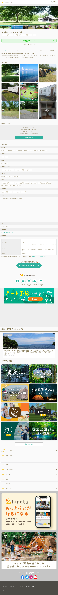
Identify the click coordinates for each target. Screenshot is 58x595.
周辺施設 (52, 50)
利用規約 (12, 586)
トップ (5, 50)
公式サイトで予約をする (28, 44)
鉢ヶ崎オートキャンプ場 (7, 232)
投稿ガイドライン (31, 586)
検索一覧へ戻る (24, 444)
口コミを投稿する (29, 137)
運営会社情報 (5, 586)
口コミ (29, 50)
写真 (17, 50)
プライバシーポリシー (20, 586)
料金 (41, 50)
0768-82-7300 (5, 226)
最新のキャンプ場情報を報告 (39, 256)
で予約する (29, 40)
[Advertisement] (16, 315)
